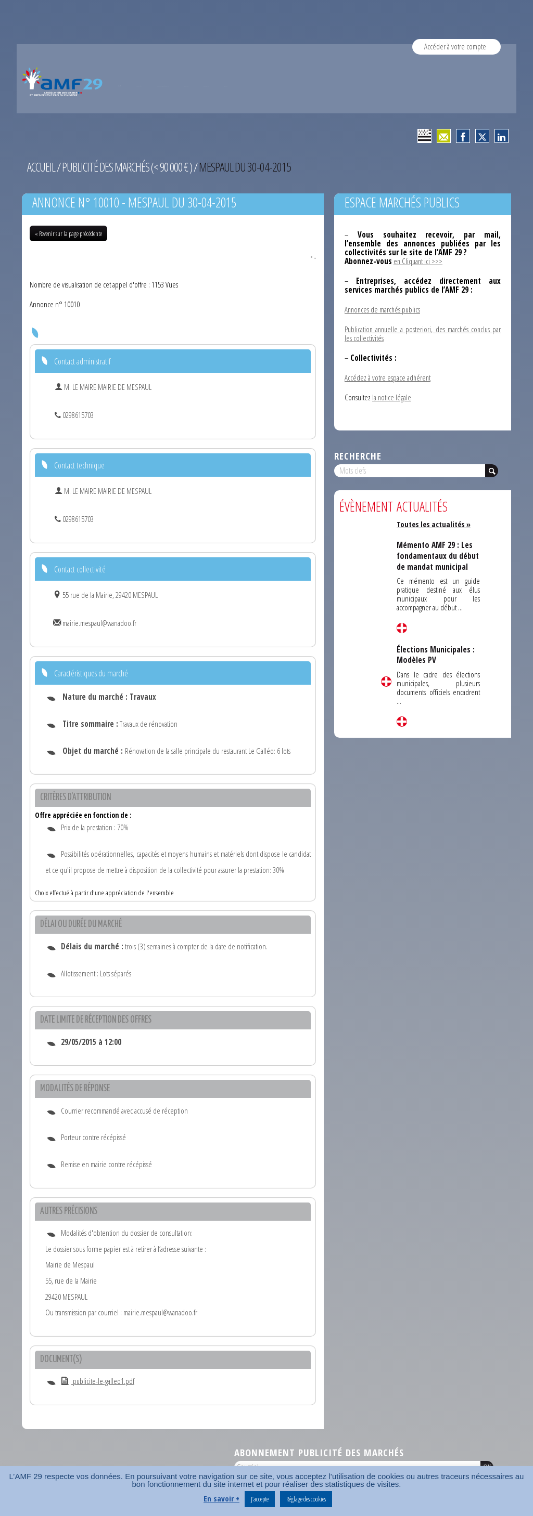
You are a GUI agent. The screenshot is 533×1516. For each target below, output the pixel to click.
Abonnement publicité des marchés (319, 1452)
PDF (307, 256)
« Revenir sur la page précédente (68, 233)
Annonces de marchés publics (384, 309)
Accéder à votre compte (455, 46)
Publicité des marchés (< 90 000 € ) (130, 167)
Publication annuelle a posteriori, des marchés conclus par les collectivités (423, 333)
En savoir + (221, 1498)
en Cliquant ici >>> (419, 261)
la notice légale (392, 397)
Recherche (358, 455)
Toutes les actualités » (435, 524)
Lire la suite (386, 681)
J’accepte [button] (260, 1499)
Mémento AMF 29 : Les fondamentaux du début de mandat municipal (436, 560)
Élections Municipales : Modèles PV (436, 664)
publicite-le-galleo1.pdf (98, 1381)
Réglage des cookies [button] (306, 1499)
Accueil (41, 167)
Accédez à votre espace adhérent (388, 377)
